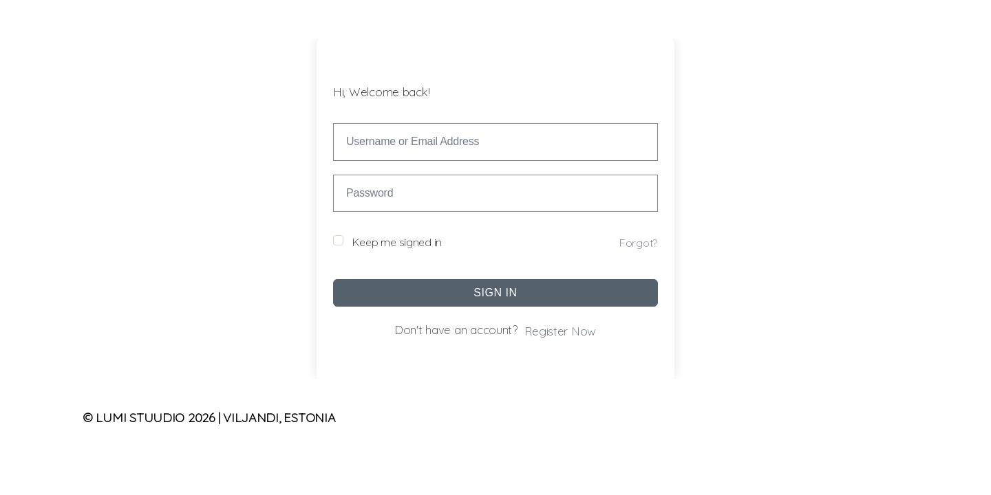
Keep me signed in (397, 242)
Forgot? (638, 243)
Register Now (560, 331)
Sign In (495, 292)
